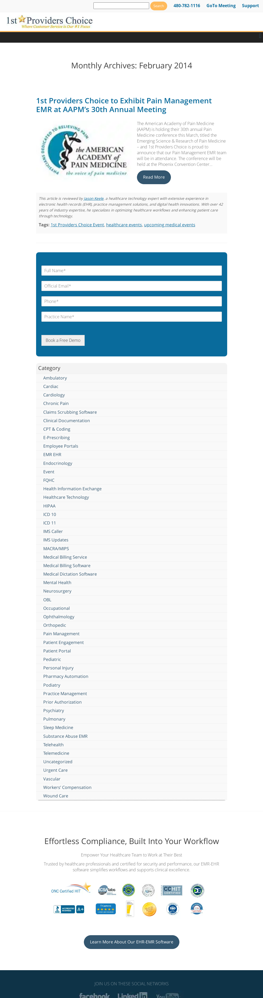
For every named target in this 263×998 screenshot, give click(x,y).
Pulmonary (54, 719)
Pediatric (52, 659)
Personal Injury (58, 668)
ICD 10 (49, 514)
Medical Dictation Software (70, 574)
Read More (154, 177)
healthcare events (124, 225)
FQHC (48, 480)
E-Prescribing (56, 437)
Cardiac (50, 386)
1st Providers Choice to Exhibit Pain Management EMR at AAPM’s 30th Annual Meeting (124, 104)
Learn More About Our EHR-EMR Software (131, 942)
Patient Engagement (63, 642)
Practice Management (65, 693)
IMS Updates (55, 540)
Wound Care (55, 796)
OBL (47, 600)
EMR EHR (52, 454)
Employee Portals (60, 446)
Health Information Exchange (72, 489)
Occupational (56, 608)
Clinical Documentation (66, 420)
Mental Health (57, 582)
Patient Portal (57, 651)
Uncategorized (57, 762)
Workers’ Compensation (67, 787)
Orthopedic (54, 625)
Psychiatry (53, 710)
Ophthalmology (58, 617)
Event (48, 472)
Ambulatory (55, 378)
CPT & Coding (56, 429)
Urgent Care (55, 770)
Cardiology (54, 395)
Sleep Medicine (58, 727)
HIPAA (49, 506)
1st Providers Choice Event (77, 225)
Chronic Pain (56, 403)
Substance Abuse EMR (65, 736)
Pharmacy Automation (65, 676)
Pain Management (61, 634)
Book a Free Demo (63, 340)
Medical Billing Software (66, 565)
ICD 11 (49, 523)
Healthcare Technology (66, 497)
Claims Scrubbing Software (70, 412)
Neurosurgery (57, 591)
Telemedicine (56, 753)
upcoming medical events (169, 225)
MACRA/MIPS (56, 548)
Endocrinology (57, 463)
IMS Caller (53, 531)
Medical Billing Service (65, 557)
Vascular (52, 779)
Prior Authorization (62, 702)
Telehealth (53, 745)
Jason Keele (94, 198)
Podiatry (51, 685)
